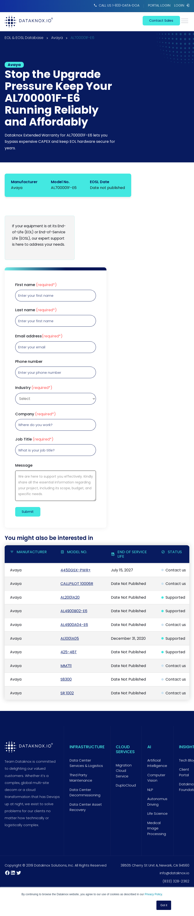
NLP (150, 789)
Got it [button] (163, 905)
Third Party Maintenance (81, 778)
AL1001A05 (69, 638)
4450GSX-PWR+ (75, 570)
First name (36, 284)
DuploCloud (126, 785)
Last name (36, 310)
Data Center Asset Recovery (86, 807)
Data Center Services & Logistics (86, 763)
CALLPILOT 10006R (76, 583)
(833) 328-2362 (176, 881)
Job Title (34, 439)
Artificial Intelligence (157, 763)
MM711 (66, 666)
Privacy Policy (153, 894)
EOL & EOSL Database (24, 38)
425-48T (68, 652)
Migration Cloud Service (124, 771)
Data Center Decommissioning (85, 792)
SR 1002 (67, 693)
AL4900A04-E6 (74, 624)
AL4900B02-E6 (73, 611)
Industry (33, 387)
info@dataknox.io (174, 873)
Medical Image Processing (156, 828)
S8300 (66, 679)
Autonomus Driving (157, 802)
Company (35, 414)
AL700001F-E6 (82, 38)
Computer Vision (156, 778)
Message (23, 465)
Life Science (157, 813)
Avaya (57, 38)
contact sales (161, 20)
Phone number (28, 361)
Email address (39, 336)
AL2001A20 (70, 597)
